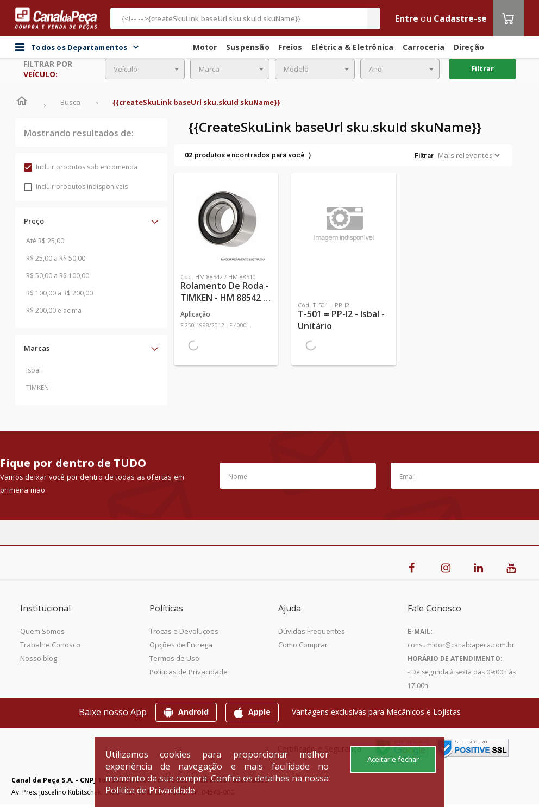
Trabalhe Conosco (50, 645)
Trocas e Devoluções (183, 631)
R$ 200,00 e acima (54, 310)
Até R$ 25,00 (45, 240)
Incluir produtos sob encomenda (80, 167)
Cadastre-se (460, 18)
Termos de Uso (174, 658)
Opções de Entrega (180, 645)
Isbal (33, 370)
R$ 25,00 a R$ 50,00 (55, 258)
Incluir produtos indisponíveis (76, 186)
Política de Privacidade (150, 790)
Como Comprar (303, 645)
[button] (91, 221)
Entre (406, 18)
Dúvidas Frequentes (311, 631)
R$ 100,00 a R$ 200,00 (59, 293)
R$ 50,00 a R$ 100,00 (57, 275)
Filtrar (482, 68)
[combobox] (145, 69)
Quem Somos (42, 631)
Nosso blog (38, 658)
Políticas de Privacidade (188, 672)
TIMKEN (37, 387)
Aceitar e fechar (393, 759)
